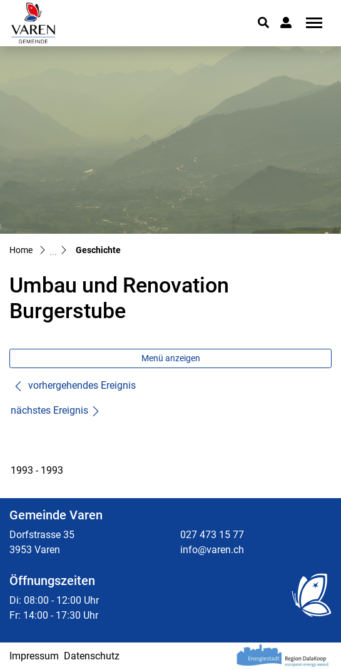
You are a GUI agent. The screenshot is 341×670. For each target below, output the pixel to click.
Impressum (34, 656)
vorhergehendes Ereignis (74, 385)
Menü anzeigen (170, 358)
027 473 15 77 (212, 535)
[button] (263, 22)
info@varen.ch (212, 550)
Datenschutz (92, 656)
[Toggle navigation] (309, 23)
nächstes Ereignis (56, 410)
